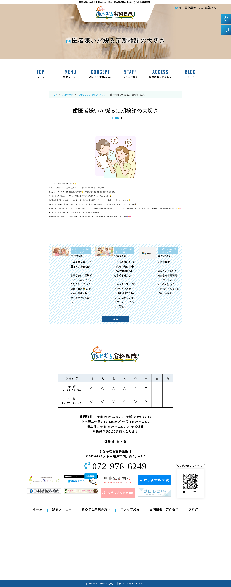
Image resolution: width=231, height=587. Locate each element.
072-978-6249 (119, 466)
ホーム (38, 509)
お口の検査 (164, 262)
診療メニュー (70, 74)
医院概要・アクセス (160, 74)
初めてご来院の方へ (100, 74)
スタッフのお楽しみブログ (91, 94)
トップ (40, 74)
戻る (115, 319)
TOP (54, 94)
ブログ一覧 (67, 94)
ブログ (190, 74)
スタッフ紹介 (130, 74)
